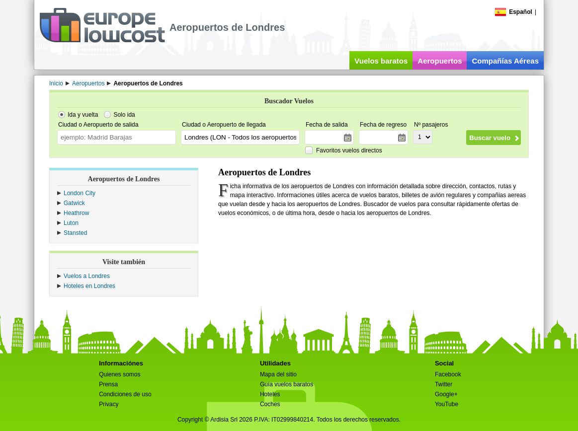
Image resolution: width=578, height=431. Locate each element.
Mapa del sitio (278, 374)
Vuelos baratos (381, 61)
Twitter (443, 384)
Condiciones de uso (125, 394)
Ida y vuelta (83, 114)
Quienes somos (119, 374)
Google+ (446, 394)
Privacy (108, 404)
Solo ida (124, 114)
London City (79, 193)
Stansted (75, 232)
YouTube (446, 404)
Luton (71, 222)
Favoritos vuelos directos (349, 150)
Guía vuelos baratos (286, 384)
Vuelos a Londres (87, 276)
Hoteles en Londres (89, 286)
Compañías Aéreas (505, 61)
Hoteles (270, 394)
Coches (270, 404)
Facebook (448, 374)
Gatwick (74, 203)
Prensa (108, 384)
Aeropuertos (439, 61)
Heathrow (76, 213)
